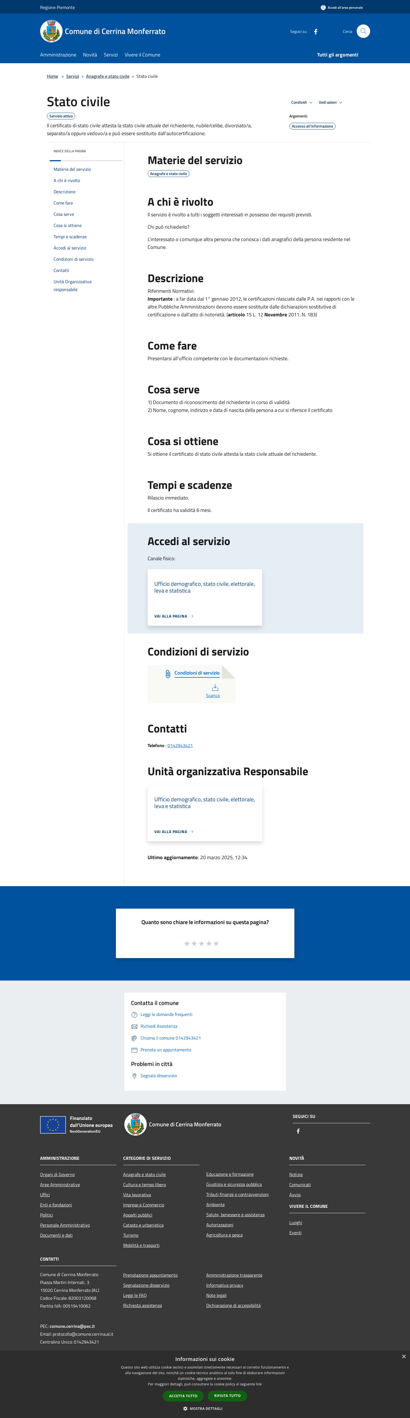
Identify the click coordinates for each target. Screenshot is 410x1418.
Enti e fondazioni (56, 1204)
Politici (46, 1214)
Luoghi (295, 1222)
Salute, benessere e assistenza (235, 1214)
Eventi (295, 1232)
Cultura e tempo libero (144, 1184)
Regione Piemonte (57, 7)
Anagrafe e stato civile (107, 76)
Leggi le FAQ (135, 1295)
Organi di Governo (57, 1174)
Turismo (130, 1235)
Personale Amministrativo (65, 1225)
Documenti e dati (56, 1235)
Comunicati (300, 1184)
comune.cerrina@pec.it (72, 1326)
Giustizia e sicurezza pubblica (234, 1184)
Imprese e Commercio (143, 1204)
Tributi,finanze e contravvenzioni (237, 1194)
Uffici (45, 1194)
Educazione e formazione (230, 1174)
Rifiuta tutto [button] (227, 1395)
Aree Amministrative (60, 1184)
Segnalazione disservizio (146, 1285)
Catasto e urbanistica (143, 1225)
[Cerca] (363, 31)
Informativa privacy (224, 1285)
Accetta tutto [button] (183, 1396)
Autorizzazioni (219, 1224)
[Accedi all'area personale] (341, 7)
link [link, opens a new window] (259, 1384)
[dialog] (205, 1384)
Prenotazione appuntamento (150, 1275)
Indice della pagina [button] (70, 151)
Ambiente (215, 1204)
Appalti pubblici (137, 1214)
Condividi (302, 102)
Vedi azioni (331, 102)
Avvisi (295, 1194)
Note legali (216, 1295)
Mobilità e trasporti (141, 1245)
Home (52, 76)
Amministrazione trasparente (234, 1275)
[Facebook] (313, 31)
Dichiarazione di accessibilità (233, 1305)
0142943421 (180, 745)
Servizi (72, 76)
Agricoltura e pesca (224, 1234)
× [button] (404, 1357)
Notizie (296, 1174)
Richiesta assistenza (142, 1305)
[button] (205, 1408)
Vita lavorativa (137, 1194)
